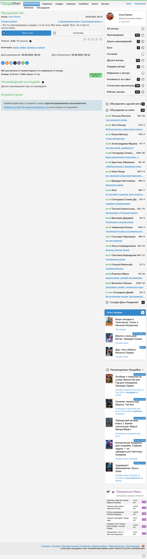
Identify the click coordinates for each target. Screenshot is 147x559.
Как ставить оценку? (30, 46)
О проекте (45, 550)
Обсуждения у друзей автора (128, 108)
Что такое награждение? (43, 87)
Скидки (59, 4)
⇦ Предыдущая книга (69, 26)
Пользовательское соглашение (76, 550)
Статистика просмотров (123, 90)
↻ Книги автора (9, 26)
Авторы (105, 4)
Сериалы (71, 4)
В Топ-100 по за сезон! (129, 397)
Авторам (56, 550)
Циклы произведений (123, 45)
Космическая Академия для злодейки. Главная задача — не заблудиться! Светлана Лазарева (128, 453)
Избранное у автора (118, 77)
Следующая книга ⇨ (91, 26)
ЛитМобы (84, 4)
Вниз (144, 556)
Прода (10, 3)
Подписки (47, 4)
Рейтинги (29, 8)
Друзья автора (123, 65)
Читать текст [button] (27, 37)
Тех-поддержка (133, 550)
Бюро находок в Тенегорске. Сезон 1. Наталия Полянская (127, 327)
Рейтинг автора (123, 96)
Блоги (95, 4)
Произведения (31, 4)
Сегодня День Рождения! (128, 306)
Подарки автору (123, 71)
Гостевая (112, 58)
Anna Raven (14, 21)
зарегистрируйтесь (35, 112)
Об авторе (113, 33)
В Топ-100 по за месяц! (129, 482)
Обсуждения (43, 8)
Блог (123, 52)
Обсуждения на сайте (128, 114)
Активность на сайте (123, 83)
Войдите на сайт (12, 112)
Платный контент (116, 550)
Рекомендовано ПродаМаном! (128, 374)
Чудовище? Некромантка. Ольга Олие (126, 473)
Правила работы (99, 550)
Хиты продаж (125, 317)
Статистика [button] (78, 37)
